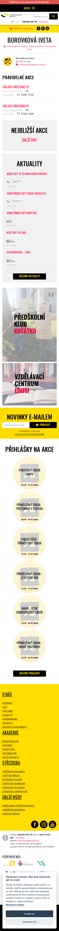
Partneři (7, 710)
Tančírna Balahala (13, 771)
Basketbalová (10, 741)
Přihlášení (16, 28)
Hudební (7, 745)
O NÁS (7, 694)
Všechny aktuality (29, 276)
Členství (7, 714)
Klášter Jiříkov (11, 775)
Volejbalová (9, 753)
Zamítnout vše (29, 922)
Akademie (10, 732)
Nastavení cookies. (15, 905)
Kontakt (7, 703)
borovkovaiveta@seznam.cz (32, 64)
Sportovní (8, 749)
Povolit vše (29, 914)
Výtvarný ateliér (12, 779)
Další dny (29, 140)
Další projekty (10, 757)
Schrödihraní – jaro (18, 252)
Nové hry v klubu (16, 233)
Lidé (4, 707)
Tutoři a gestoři (36, 46)
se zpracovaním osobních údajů (29, 434)
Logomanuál (10, 718)
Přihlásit (43, 425)
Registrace (28, 28)
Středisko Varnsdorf (15, 791)
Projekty (7, 722)
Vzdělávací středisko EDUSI (18, 805)
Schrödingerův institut (15, 46)
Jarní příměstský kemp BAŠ (21, 213)
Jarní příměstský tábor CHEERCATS (26, 193)
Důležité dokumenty (14, 726)
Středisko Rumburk (13, 783)
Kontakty (44, 21)
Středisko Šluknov (13, 787)
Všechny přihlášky (29, 673)
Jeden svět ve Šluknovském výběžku (26, 174)
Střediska (11, 763)
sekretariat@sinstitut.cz (28, 840)
